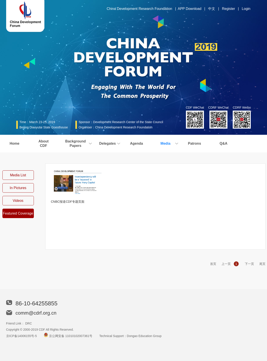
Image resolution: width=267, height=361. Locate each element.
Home (14, 143)
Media (165, 143)
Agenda (136, 143)
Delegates (107, 143)
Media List (18, 175)
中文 (211, 9)
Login (246, 9)
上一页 (226, 264)
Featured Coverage (18, 213)
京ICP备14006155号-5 (21, 336)
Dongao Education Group (144, 336)
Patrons (194, 143)
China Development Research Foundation (139, 9)
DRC (28, 323)
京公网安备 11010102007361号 (70, 336)
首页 (213, 264)
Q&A (223, 143)
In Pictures (18, 188)
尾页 (262, 264)
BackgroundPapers (75, 143)
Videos (18, 200)
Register (228, 9)
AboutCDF (43, 143)
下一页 (249, 264)
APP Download (189, 9)
